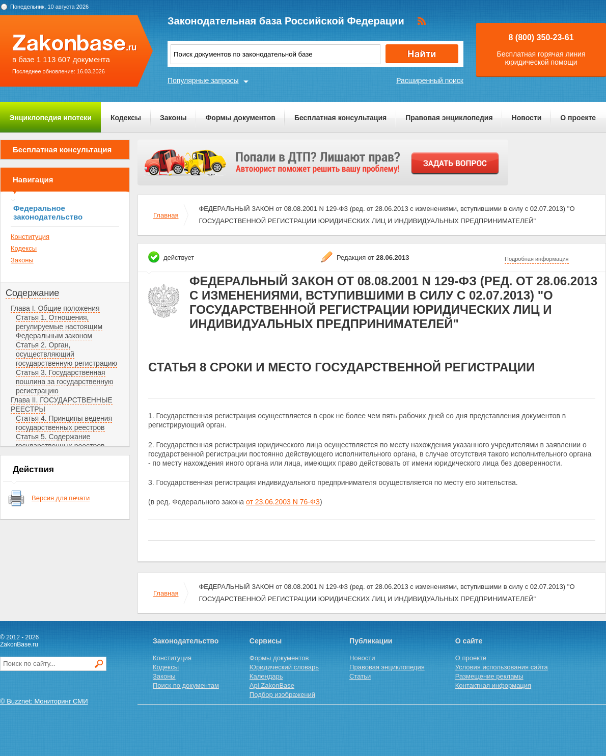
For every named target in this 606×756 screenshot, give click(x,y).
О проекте (578, 118)
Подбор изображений (282, 694)
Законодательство (185, 641)
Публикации (370, 641)
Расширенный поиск (429, 80)
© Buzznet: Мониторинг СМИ (44, 701)
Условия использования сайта (501, 667)
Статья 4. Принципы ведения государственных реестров (64, 422)
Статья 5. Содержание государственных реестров (60, 441)
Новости (527, 118)
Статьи (360, 676)
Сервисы (266, 641)
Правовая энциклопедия (448, 118)
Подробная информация (537, 259)
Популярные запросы (203, 80)
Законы (173, 118)
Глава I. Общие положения (55, 308)
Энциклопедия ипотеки (51, 118)
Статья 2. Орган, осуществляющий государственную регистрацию (66, 354)
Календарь (266, 676)
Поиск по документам (186, 685)
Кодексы (126, 118)
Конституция (30, 236)
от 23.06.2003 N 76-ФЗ (283, 502)
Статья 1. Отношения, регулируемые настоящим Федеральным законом (59, 326)
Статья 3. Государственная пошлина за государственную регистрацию (64, 381)
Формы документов (240, 118)
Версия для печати (61, 498)
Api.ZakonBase (272, 685)
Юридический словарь (284, 667)
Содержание (32, 293)
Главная (165, 215)
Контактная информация (493, 685)
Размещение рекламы (489, 676)
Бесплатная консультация (340, 118)
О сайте (469, 641)
